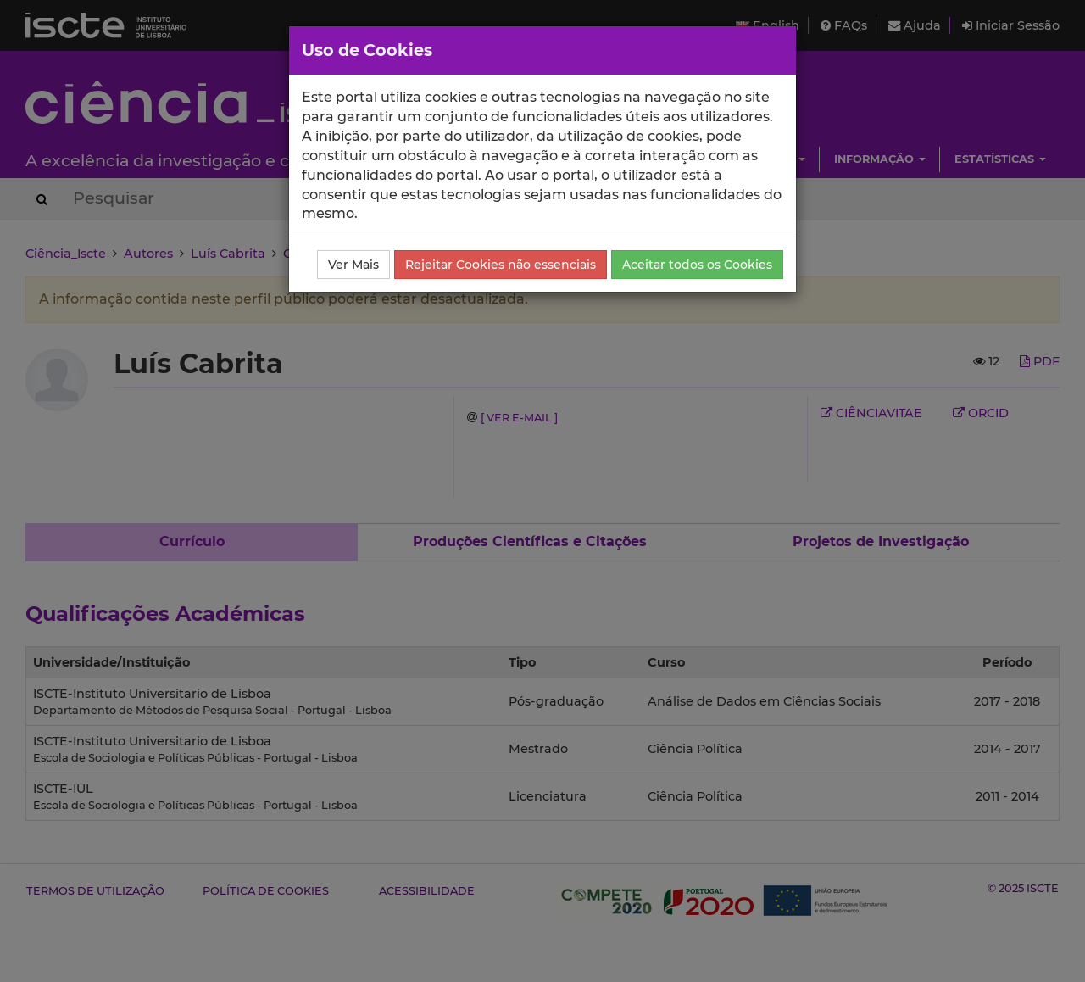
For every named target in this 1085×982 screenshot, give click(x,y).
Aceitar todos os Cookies (697, 264)
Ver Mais (353, 264)
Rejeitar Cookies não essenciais (500, 264)
